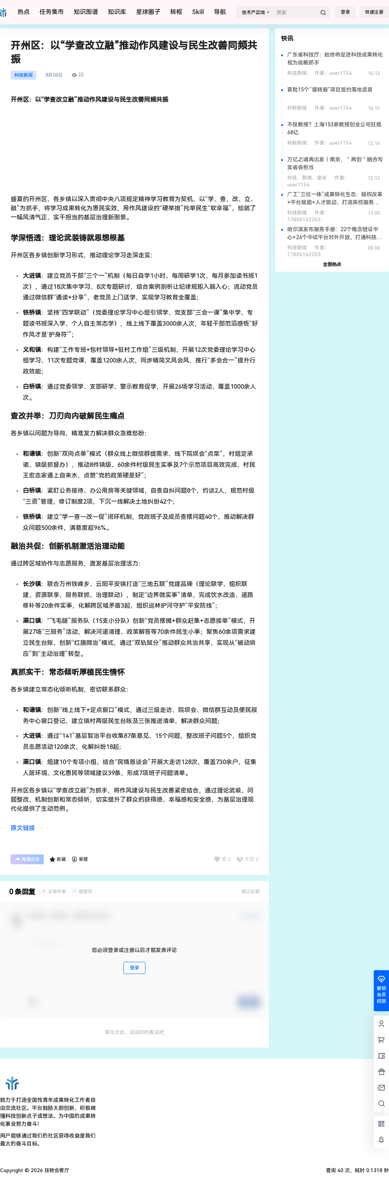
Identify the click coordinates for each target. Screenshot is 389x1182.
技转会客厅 (56, 1170)
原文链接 (23, 828)
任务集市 (52, 12)
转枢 (176, 12)
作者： (333, 73)
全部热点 (332, 264)
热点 (23, 12)
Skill (198, 12)
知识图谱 (86, 12)
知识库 (117, 12)
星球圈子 (148, 12)
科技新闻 (23, 75)
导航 (220, 12)
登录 (345, 12)
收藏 (57, 859)
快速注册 (374, 12)
